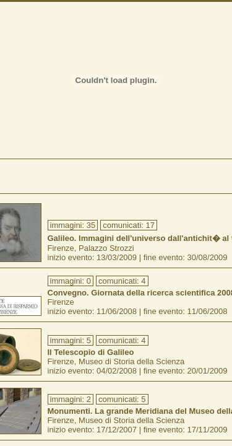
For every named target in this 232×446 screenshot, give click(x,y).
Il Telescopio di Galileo (91, 352)
